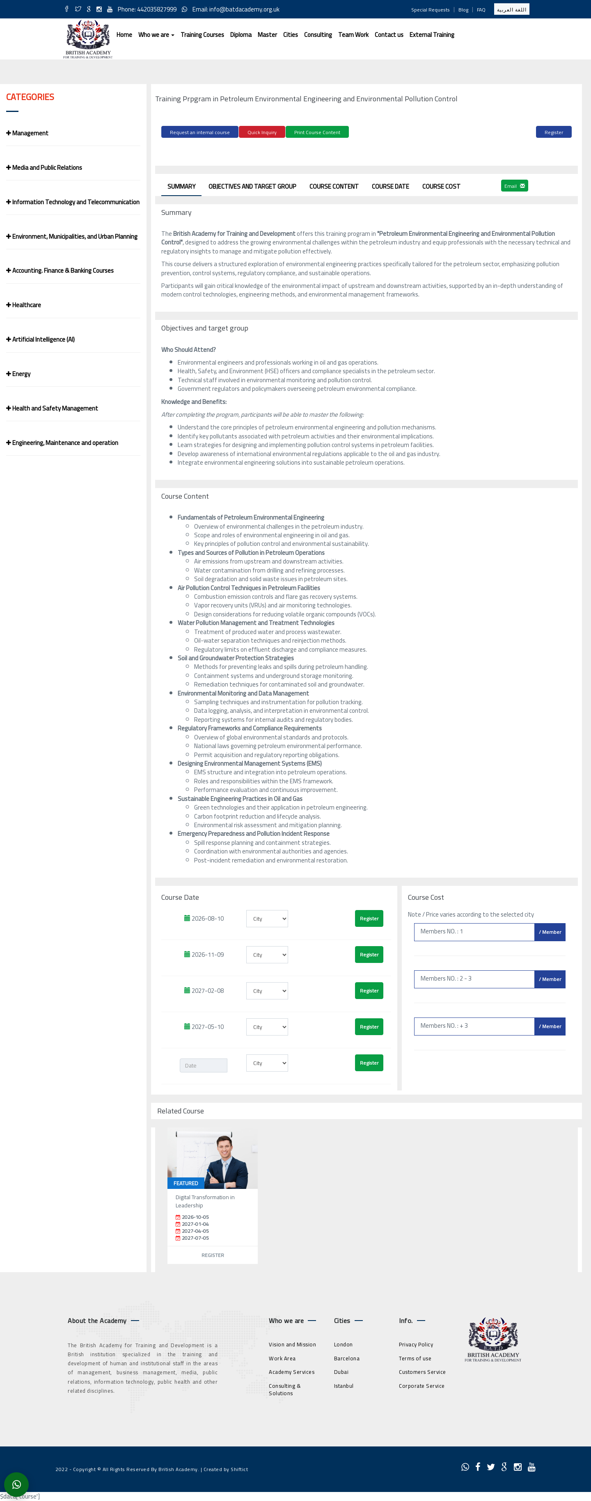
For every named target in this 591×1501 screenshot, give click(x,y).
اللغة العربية (512, 9)
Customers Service (422, 1371)
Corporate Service (422, 1384)
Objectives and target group (252, 185)
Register (554, 132)
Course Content (334, 185)
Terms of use (415, 1357)
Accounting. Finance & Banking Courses (60, 270)
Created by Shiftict (226, 1468)
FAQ (481, 9)
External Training (432, 35)
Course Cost (441, 185)
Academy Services (291, 1371)
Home (124, 35)
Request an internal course (200, 132)
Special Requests (430, 9)
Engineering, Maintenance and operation (62, 443)
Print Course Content (317, 132)
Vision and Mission (292, 1343)
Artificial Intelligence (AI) (40, 339)
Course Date (390, 185)
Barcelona (347, 1357)
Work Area (282, 1357)
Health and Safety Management (52, 408)
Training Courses (202, 35)
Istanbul (344, 1384)
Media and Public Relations (44, 167)
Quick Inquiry (262, 132)
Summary (181, 185)
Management (27, 133)
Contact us (389, 35)
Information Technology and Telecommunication (73, 202)
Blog (463, 9)
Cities (290, 35)
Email (514, 184)
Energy (18, 374)
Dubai (341, 1371)
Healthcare (23, 305)
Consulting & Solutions (285, 1388)
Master (267, 35)
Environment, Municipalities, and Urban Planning (71, 236)
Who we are (156, 35)
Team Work (353, 35)
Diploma (241, 35)
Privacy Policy (416, 1343)
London (343, 1343)
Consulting (318, 35)
